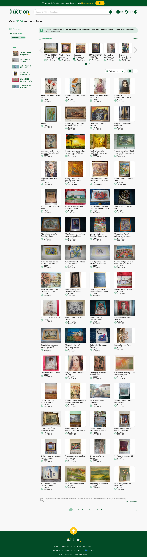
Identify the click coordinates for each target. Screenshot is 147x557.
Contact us (78, 550)
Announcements (57, 550)
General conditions (84, 546)
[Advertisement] (20, 130)
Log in (130, 12)
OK (100, 3)
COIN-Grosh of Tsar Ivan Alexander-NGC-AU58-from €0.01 (26, 86)
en (136, 12)
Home (56, 546)
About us (68, 550)
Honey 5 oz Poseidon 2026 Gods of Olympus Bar (26, 73)
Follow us (90, 550)
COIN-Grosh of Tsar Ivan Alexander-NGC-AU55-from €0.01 (26, 67)
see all (135, 38)
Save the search (131, 501)
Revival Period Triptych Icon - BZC (25, 54)
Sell (121, 12)
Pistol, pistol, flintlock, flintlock (25, 60)
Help (73, 546)
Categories (17, 29)
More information (87, 3)
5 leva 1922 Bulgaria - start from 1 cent (25, 80)
